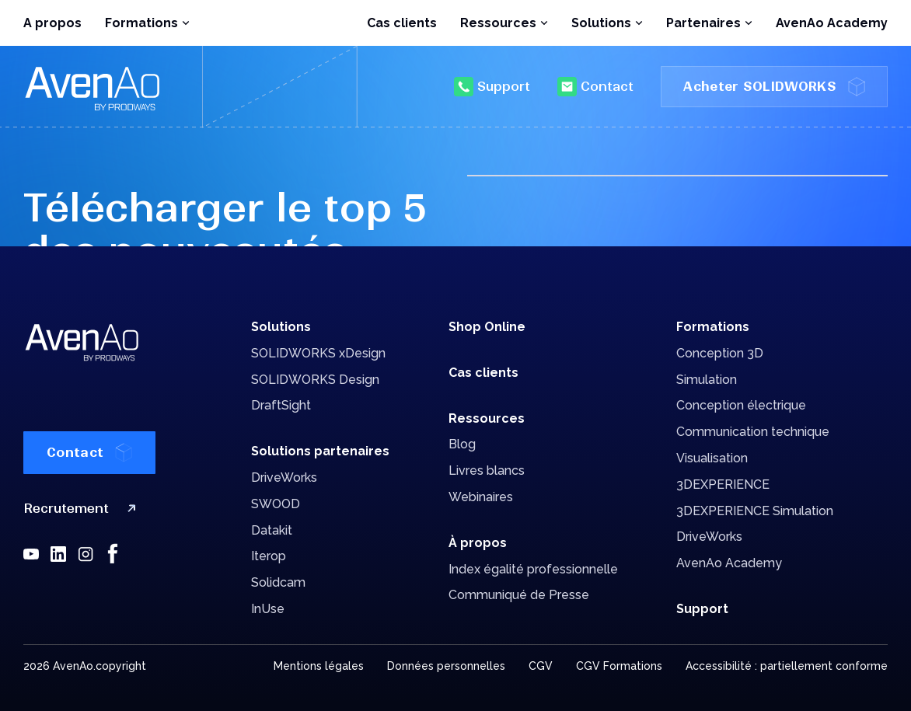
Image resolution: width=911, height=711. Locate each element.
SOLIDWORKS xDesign (318, 353)
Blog (462, 444)
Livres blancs (487, 470)
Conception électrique (741, 405)
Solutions (281, 326)
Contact (595, 86)
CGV (541, 666)
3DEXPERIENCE (723, 484)
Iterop (268, 556)
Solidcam (278, 582)
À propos (478, 542)
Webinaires (481, 497)
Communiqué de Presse (519, 594)
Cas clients (402, 23)
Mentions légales (319, 666)
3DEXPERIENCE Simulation (754, 511)
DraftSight (281, 405)
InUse (267, 608)
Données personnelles (446, 666)
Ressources (487, 418)
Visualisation (712, 458)
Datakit (271, 530)
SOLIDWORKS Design (315, 379)
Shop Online (487, 326)
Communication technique (752, 431)
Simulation (706, 379)
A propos (52, 23)
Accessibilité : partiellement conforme (787, 666)
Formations (712, 326)
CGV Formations (619, 666)
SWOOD (275, 504)
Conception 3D (719, 353)
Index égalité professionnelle (533, 569)
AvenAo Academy (832, 23)
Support (492, 86)
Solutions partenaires (320, 451)
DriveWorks (284, 477)
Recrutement (83, 508)
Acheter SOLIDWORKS (774, 86)
